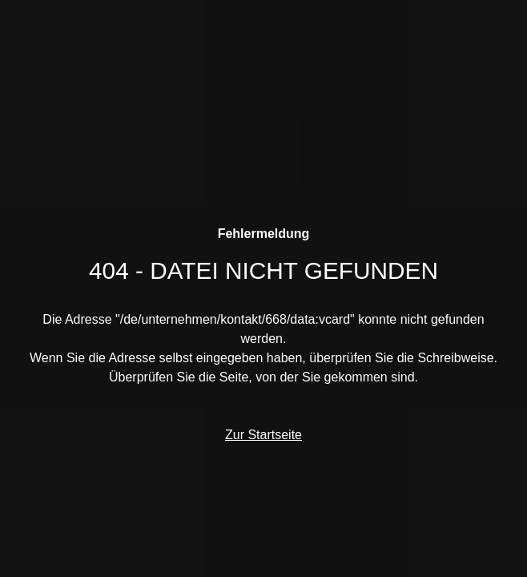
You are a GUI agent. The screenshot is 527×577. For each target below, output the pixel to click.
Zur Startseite (263, 435)
